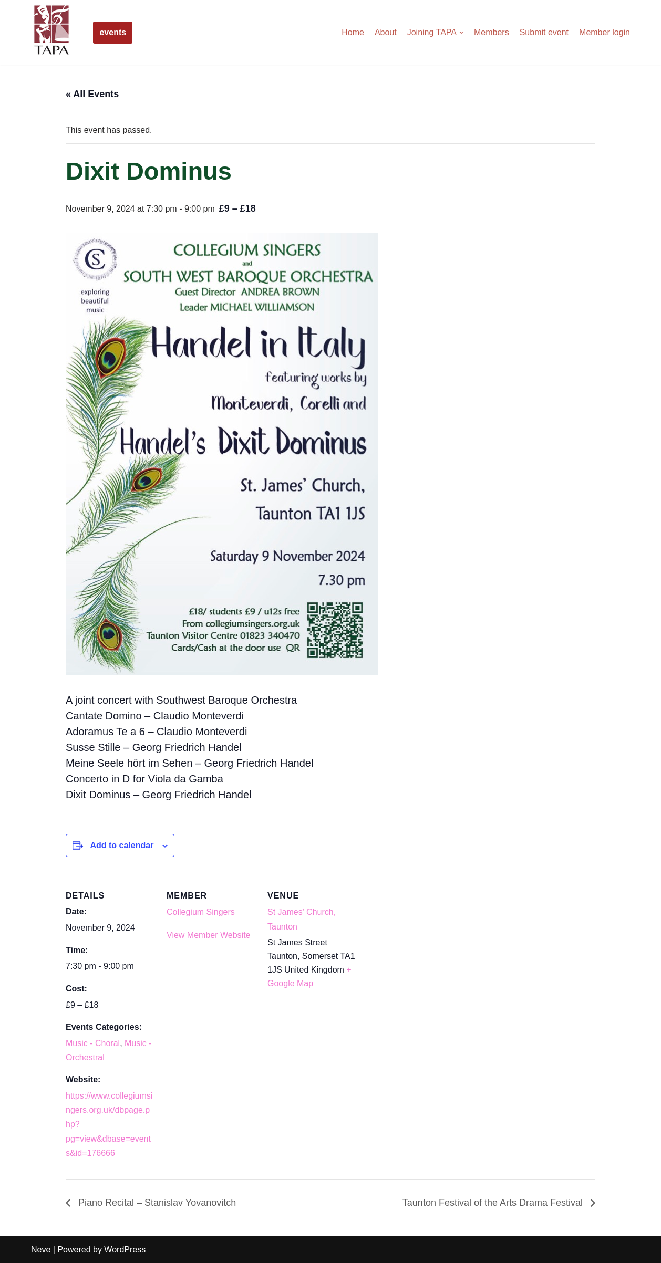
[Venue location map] (423, 946)
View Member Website (208, 935)
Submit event (544, 32)
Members (491, 32)
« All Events (92, 94)
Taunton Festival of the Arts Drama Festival (493, 1202)
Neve (40, 1249)
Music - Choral (93, 1043)
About (386, 32)
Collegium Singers (201, 911)
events (112, 32)
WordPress (125, 1249)
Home (353, 32)
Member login (604, 32)
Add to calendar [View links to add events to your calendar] (121, 845)
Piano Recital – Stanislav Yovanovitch (156, 1202)
